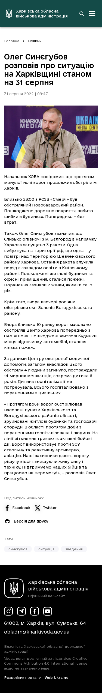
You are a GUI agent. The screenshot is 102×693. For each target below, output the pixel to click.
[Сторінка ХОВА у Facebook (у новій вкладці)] (34, 611)
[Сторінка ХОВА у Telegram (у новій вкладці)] (21, 611)
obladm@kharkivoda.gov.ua (36, 631)
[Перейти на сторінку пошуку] (81, 14)
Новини (35, 41)
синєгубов (17, 549)
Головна (11, 41)
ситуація (46, 549)
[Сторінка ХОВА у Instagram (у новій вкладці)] (8, 611)
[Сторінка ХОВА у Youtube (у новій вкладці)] (47, 611)
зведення (74, 549)
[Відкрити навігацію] (92, 14)
